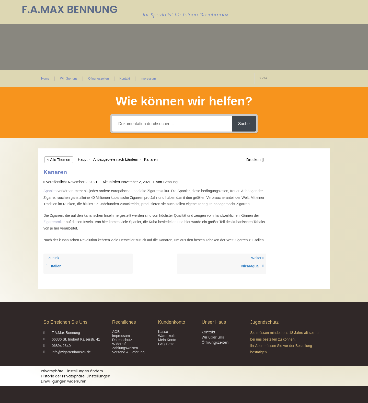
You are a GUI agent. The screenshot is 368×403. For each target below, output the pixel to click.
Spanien (49, 191)
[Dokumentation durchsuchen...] (172, 124)
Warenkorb (166, 336)
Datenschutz (122, 340)
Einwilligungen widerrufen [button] (63, 381)
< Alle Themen (58, 160)
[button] (255, 159)
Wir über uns (68, 78)
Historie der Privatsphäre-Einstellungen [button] (75, 376)
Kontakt (125, 78)
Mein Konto (167, 340)
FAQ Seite (166, 344)
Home (45, 78)
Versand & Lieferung (128, 352)
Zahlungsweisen (125, 348)
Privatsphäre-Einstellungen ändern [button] (72, 371)
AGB (116, 332)
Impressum (148, 78)
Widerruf (119, 344)
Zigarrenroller (54, 222)
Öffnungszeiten (98, 78)
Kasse (163, 332)
